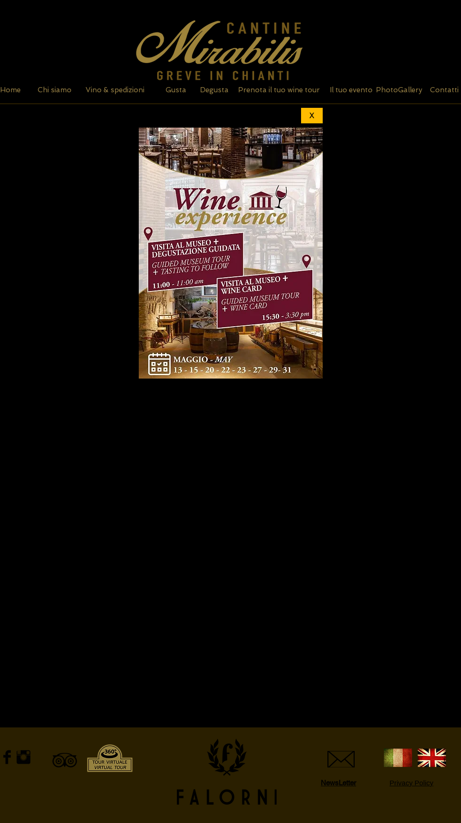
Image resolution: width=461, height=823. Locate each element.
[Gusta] (176, 90)
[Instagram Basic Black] (23, 757)
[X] (312, 115)
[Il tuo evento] (351, 90)
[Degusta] (214, 90)
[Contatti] (444, 90)
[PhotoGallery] (399, 90)
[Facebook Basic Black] (7, 757)
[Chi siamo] (54, 90)
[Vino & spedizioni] (115, 90)
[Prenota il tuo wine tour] (279, 90)
